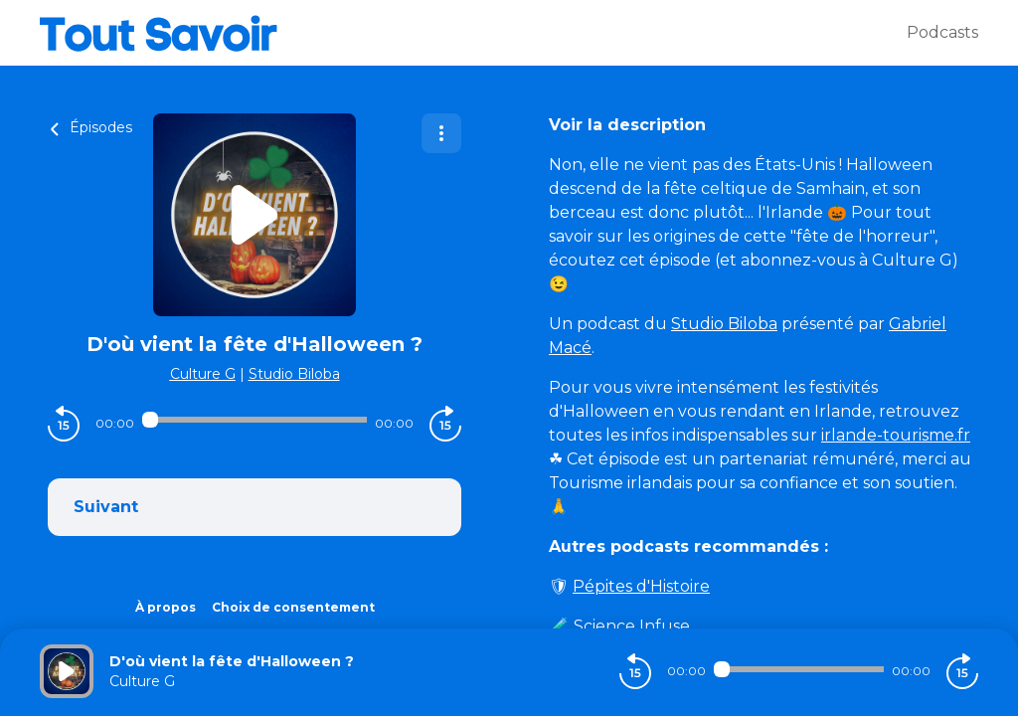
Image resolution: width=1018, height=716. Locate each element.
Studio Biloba (294, 374)
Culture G (203, 374)
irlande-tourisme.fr (895, 435)
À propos (165, 607)
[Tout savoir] (473, 33)
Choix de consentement (293, 607)
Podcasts (942, 32)
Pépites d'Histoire (641, 586)
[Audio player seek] (254, 420)
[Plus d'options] (441, 133)
